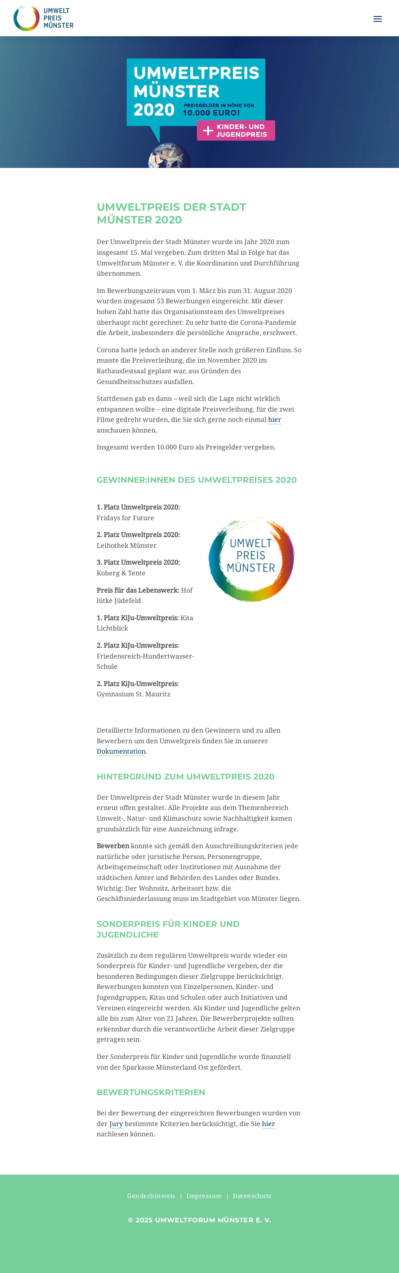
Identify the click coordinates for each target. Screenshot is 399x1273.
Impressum (204, 1196)
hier (274, 419)
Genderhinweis (151, 1196)
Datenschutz (252, 1196)
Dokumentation (121, 751)
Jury (116, 1123)
